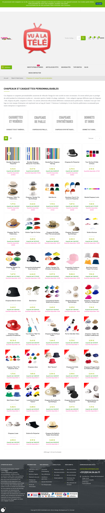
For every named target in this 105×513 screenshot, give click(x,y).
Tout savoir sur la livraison (33, 469)
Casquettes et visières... (15, 129)
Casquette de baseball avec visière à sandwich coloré (32, 267)
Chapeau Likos (33, 366)
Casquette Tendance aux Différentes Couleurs (72, 267)
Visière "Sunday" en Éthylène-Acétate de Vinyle (52, 267)
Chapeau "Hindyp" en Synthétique (33, 197)
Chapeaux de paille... (40, 129)
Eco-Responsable (46, 484)
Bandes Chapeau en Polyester (13, 162)
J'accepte (99, 3)
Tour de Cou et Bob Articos (91, 162)
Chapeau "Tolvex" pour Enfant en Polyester (91, 300)
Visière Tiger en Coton (32, 232)
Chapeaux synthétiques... (64, 129)
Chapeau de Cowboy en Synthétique (52, 400)
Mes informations (71, 469)
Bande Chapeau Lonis (92, 196)
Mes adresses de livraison (71, 483)
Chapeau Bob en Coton (13, 300)
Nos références (46, 473)
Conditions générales (44, 477)
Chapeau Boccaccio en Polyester (72, 400)
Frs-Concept (70, 509)
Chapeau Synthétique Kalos (52, 334)
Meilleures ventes (59, 469)
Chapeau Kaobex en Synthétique (91, 400)
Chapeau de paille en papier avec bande (52, 433)
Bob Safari (32, 300)
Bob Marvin (52, 196)
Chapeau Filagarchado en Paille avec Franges (91, 367)
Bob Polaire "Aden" (13, 399)
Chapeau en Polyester (72, 161)
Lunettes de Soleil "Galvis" (33, 400)
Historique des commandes (71, 478)
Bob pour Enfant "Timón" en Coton (92, 267)
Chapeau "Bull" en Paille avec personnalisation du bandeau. (13, 232)
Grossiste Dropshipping (45, 469)
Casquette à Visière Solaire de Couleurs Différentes (52, 300)
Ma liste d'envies (71, 474)
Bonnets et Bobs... (89, 129)
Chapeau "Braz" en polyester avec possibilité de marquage (13, 367)
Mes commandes (71, 471)
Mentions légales (33, 473)
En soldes (57, 474)
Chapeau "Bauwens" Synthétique (72, 232)
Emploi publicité (58, 477)
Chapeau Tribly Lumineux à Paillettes (13, 334)
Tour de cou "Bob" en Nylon (33, 334)
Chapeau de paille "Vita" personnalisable (52, 232)
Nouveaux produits (59, 471)
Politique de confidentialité (33, 480)
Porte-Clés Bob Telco (72, 333)
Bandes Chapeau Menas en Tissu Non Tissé (32, 162)
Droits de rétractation (32, 485)
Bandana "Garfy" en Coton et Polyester (72, 197)
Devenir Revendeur (47, 481)
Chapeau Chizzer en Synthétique (72, 300)
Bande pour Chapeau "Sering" (52, 162)
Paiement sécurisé (34, 476)
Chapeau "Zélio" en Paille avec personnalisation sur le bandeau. (13, 197)
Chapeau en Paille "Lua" (72, 367)
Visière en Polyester (32, 433)
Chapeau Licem (13, 433)
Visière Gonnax (92, 232)
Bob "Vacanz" (52, 366)
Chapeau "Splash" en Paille (13, 267)
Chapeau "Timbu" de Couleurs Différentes (92, 334)
